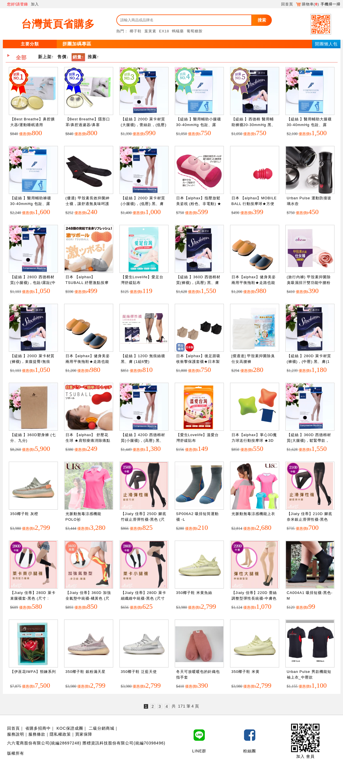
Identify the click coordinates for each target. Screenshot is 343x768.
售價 (61, 56)
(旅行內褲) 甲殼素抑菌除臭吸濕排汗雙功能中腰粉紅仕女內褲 (309, 282)
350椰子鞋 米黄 (246, 671)
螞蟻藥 (178, 31)
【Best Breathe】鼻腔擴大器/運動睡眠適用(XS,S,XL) (32, 124)
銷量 (77, 57)
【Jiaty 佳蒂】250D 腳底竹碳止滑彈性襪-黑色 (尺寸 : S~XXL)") (143, 519)
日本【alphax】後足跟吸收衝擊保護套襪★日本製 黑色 (198, 361)
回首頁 (287, 4)
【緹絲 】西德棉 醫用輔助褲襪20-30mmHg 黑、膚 (253, 124)
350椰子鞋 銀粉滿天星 (86, 671)
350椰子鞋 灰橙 (24, 514)
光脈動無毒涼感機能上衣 (253, 514)
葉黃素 (150, 31)
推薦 (92, 56)
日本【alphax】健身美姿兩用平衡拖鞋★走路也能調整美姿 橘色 (88, 361)
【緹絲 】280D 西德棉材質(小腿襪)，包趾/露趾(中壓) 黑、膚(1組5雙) (33, 282)
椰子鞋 (136, 31)
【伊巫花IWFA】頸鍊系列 (33, 671)
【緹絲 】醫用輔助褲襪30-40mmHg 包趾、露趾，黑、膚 (30, 203)
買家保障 (83, 734)
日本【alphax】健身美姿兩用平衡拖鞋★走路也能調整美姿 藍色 (254, 282)
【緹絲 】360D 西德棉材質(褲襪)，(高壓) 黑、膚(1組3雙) (198, 282)
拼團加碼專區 (76, 43)
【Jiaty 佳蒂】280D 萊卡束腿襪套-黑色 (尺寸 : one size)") (33, 598)
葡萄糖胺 (195, 31)
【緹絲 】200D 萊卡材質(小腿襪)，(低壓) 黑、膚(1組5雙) (143, 203)
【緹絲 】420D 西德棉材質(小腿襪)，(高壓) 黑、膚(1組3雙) (143, 440)
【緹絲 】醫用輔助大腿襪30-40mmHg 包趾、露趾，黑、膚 (309, 124)
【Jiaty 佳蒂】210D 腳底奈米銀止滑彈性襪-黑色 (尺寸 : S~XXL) (309, 519)
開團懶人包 (326, 43)
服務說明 (15, 734)
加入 (35, 4)
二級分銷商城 (101, 728)
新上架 (45, 56)
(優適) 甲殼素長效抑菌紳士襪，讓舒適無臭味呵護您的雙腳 (88, 203)
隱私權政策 (60, 734)
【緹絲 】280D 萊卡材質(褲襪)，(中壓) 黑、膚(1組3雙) (309, 361)
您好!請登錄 (17, 4)
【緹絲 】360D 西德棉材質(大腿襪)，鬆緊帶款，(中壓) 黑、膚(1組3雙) (309, 440)
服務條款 (36, 734)
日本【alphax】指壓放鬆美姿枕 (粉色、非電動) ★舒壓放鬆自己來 (199, 203)
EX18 (164, 31)
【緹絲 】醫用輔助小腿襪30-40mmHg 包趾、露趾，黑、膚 (198, 124)
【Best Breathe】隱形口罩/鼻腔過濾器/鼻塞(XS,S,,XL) (88, 124)
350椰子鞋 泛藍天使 (139, 671)
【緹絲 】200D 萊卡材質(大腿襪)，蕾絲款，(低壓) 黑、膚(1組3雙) (144, 124)
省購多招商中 (38, 728)
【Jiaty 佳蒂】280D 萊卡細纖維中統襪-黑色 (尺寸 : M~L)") (143, 598)
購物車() (307, 4)
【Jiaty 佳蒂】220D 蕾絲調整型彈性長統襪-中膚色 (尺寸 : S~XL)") (254, 598)
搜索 (262, 20)
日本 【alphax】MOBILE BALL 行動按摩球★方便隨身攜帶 (254, 203)
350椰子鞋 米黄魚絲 (194, 593)
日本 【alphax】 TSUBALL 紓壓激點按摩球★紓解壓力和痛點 (87, 282)
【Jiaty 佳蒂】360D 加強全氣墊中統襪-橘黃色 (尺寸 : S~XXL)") (88, 598)
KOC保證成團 (69, 728)
